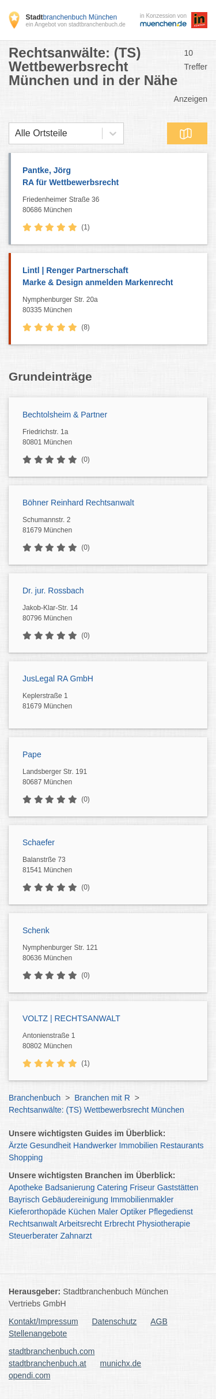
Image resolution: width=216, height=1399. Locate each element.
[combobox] (15, 133)
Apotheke (26, 1187)
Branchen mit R (102, 1097)
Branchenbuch (34, 1097)
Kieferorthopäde (37, 1211)
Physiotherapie (164, 1223)
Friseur (142, 1187)
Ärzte (18, 1145)
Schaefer (38, 842)
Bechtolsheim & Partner (64, 414)
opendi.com (29, 1375)
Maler (108, 1211)
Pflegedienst (171, 1211)
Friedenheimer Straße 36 (112, 205)
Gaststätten (178, 1187)
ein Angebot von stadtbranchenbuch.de (75, 24)
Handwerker (94, 1145)
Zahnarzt (76, 1235)
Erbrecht (119, 1223)
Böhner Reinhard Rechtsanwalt (78, 502)
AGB (159, 1321)
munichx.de (121, 1363)
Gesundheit (50, 1145)
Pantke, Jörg (109, 177)
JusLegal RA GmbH (57, 678)
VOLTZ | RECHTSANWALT (71, 1018)
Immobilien (138, 1145)
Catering (112, 1187)
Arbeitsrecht (80, 1223)
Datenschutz (114, 1321)
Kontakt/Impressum (43, 1321)
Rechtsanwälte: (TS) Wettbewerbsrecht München (96, 1109)
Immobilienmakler (142, 1199)
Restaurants (181, 1145)
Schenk (36, 930)
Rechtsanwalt (33, 1223)
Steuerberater (33, 1235)
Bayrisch (24, 1199)
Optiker (133, 1211)
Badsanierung (69, 1187)
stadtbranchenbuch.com (51, 1351)
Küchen (82, 1211)
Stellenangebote (38, 1333)
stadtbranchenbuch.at (47, 1363)
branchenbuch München (71, 17)
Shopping (26, 1157)
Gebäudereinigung (75, 1199)
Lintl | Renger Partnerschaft (109, 277)
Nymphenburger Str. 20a (112, 305)
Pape (31, 754)
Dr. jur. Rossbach (53, 590)
